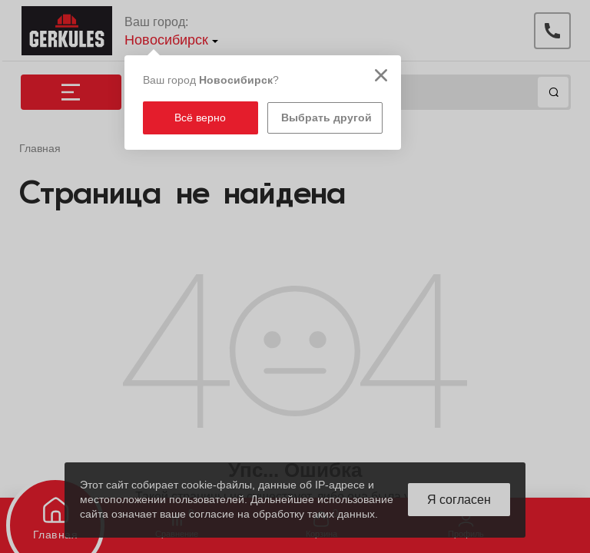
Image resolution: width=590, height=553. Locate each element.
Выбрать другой (326, 117)
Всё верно (200, 117)
